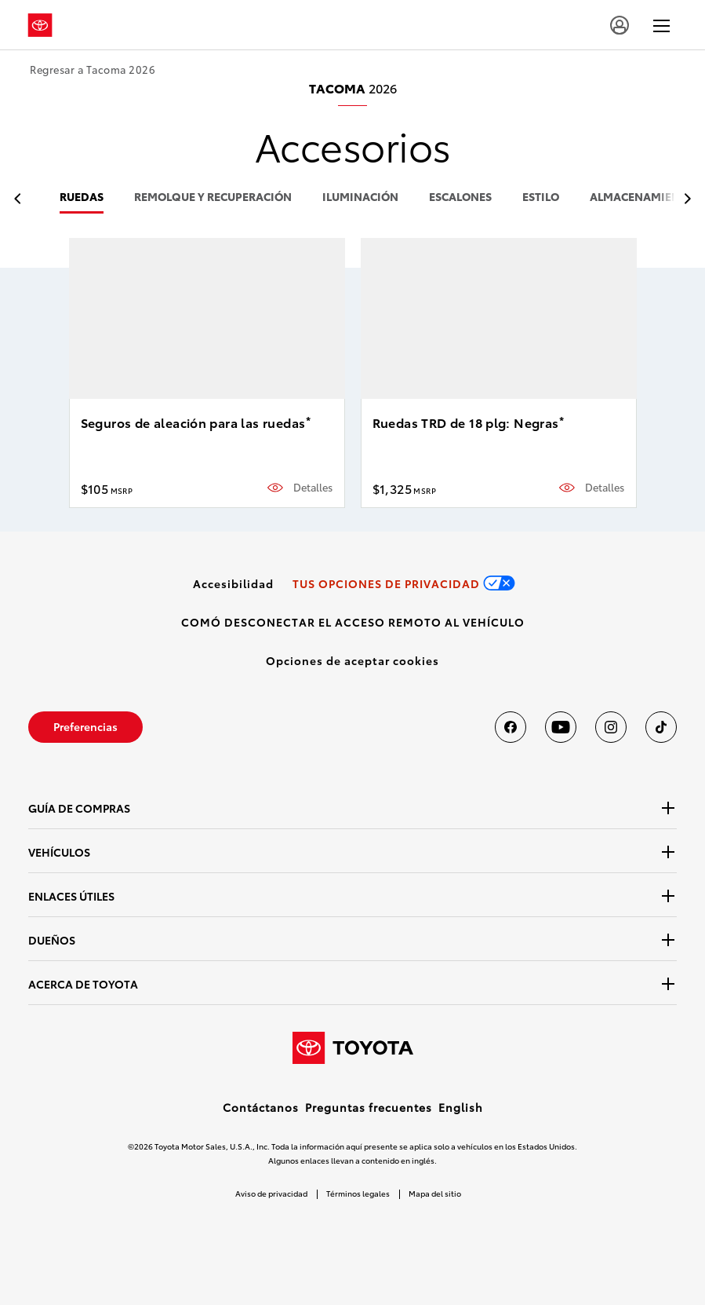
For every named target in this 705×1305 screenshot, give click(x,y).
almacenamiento (642, 197)
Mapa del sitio (435, 1193)
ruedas (82, 197)
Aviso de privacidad (271, 1193)
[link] (233, 583)
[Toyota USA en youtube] (560, 727)
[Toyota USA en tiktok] (661, 727)
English (460, 1107)
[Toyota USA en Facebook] (510, 727)
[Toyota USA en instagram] (611, 727)
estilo (540, 197)
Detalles (313, 487)
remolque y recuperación (213, 197)
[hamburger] (661, 25)
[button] (352, 660)
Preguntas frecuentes (368, 1107)
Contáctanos (261, 1107)
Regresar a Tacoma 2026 (92, 69)
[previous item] (21, 199)
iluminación (360, 197)
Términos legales (358, 1193)
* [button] (308, 420)
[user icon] (619, 25)
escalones (460, 197)
